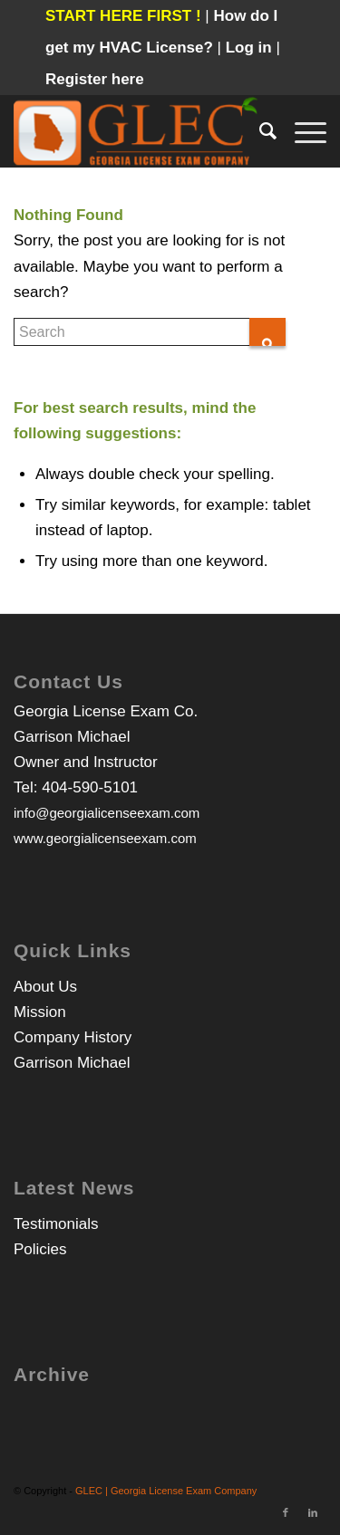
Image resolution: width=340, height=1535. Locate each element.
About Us (45, 986)
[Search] (259, 131)
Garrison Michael (72, 1062)
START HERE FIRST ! (123, 15)
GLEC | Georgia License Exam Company (166, 1490)
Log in (251, 47)
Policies (40, 1249)
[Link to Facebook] (285, 1512)
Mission (40, 1012)
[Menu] (301, 131)
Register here (94, 79)
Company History (72, 1037)
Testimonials (56, 1224)
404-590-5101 (90, 787)
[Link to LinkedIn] (312, 1512)
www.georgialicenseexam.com (105, 838)
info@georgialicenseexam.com (106, 812)
